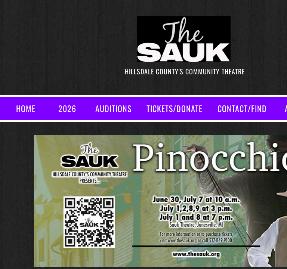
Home (26, 108)
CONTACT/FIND (242, 108)
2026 (67, 108)
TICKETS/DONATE (174, 108)
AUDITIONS (113, 108)
